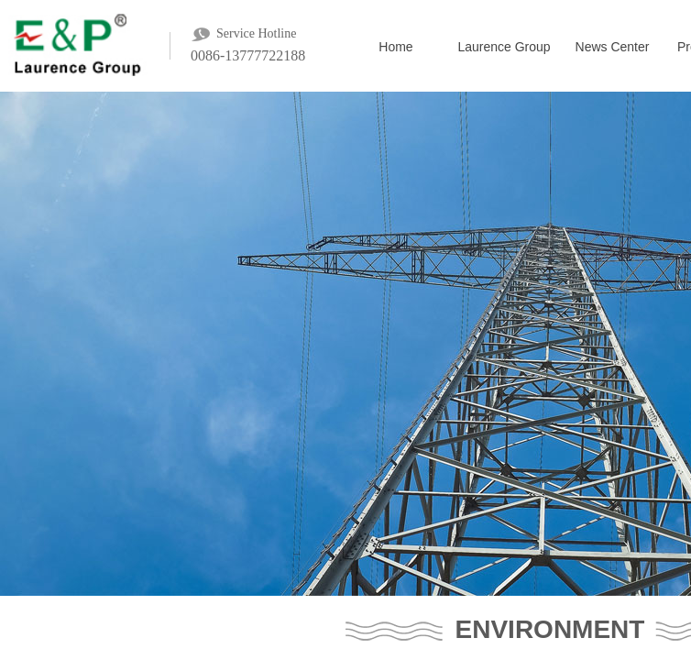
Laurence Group (503, 46)
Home (395, 46)
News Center (613, 46)
